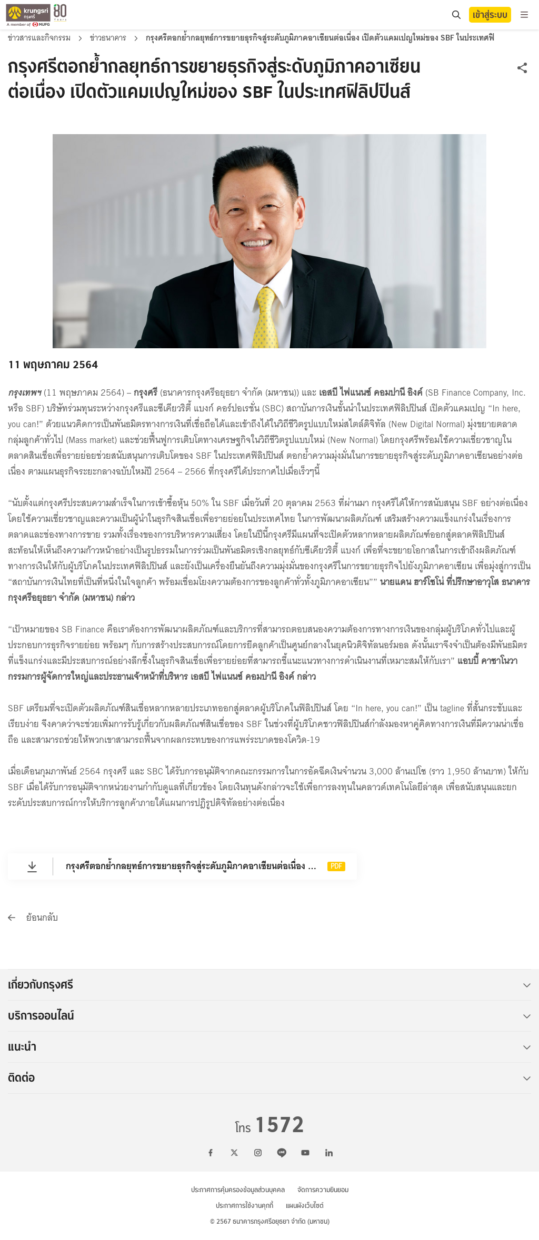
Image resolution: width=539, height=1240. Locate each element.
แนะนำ (269, 1047)
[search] (455, 15)
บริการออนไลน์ (269, 1016)
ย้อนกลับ (33, 917)
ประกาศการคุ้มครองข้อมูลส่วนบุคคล (238, 1190)
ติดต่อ (269, 1078)
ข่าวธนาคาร (109, 38)
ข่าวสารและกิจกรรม (40, 38)
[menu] (524, 15)
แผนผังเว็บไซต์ (305, 1206)
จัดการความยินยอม (322, 1190)
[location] (456, 15)
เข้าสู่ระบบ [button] (490, 15)
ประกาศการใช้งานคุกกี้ (244, 1206)
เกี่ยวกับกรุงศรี (269, 985)
